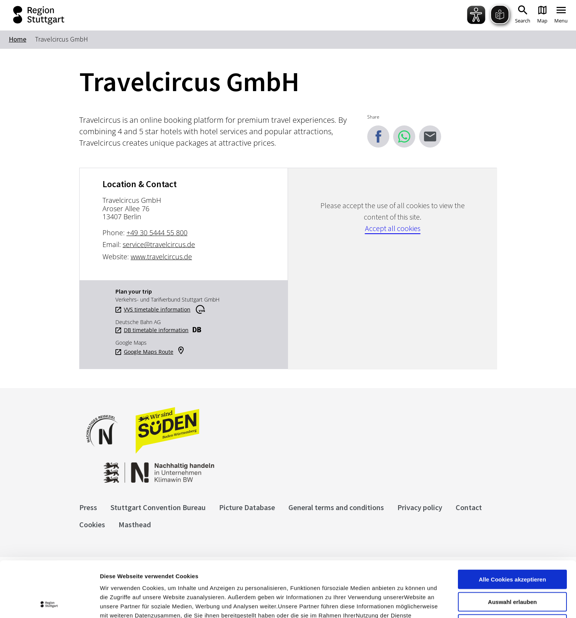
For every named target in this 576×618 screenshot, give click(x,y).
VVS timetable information (157, 309)
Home (17, 39)
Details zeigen (405, 603)
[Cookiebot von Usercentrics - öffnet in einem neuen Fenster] (49, 603)
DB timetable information (156, 330)
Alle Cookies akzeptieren (512, 523)
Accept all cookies (393, 228)
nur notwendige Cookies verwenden (512, 571)
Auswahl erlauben (512, 546)
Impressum (116, 578)
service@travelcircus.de (159, 244)
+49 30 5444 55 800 (156, 232)
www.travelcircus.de (161, 256)
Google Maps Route (148, 351)
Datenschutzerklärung (169, 578)
